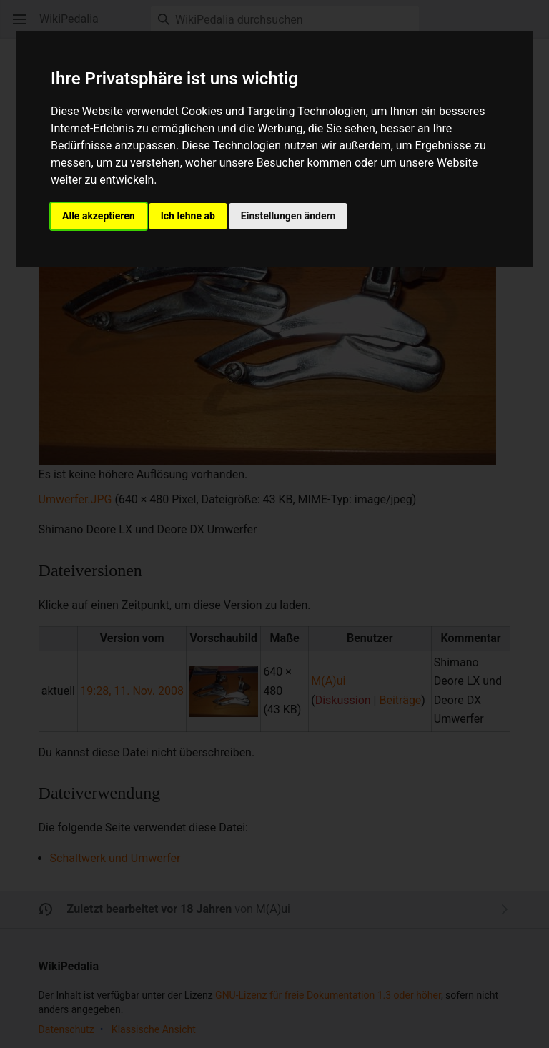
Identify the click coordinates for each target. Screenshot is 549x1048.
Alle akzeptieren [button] (98, 216)
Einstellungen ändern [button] (288, 216)
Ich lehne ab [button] (188, 216)
